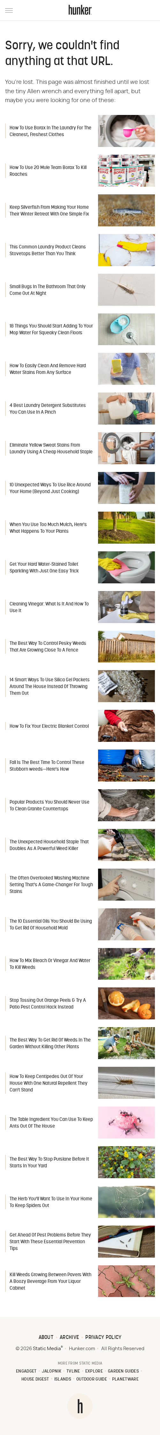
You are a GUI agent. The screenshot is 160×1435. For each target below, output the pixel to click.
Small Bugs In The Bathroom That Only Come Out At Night (48, 290)
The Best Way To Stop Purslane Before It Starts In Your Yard (49, 1163)
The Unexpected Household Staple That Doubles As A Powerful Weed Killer (49, 845)
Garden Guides (123, 1371)
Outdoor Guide (91, 1379)
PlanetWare (125, 1379)
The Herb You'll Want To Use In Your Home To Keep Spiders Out (51, 1202)
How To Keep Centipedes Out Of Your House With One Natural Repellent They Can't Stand (49, 1083)
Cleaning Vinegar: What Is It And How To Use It (49, 607)
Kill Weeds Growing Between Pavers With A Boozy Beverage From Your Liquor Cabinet (50, 1282)
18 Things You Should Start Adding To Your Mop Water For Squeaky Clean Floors (51, 330)
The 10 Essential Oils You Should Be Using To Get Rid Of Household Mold (51, 925)
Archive (69, 1337)
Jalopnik (51, 1371)
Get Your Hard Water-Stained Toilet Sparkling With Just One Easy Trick (44, 568)
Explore (94, 1371)
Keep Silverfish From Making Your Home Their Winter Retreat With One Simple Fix (49, 211)
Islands (62, 1379)
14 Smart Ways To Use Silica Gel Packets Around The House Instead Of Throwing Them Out (50, 687)
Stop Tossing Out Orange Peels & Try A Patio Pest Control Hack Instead (48, 1004)
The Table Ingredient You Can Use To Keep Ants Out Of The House (51, 1123)
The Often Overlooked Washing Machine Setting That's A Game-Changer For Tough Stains (51, 885)
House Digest (35, 1379)
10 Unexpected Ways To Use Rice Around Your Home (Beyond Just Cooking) (50, 488)
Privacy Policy (103, 1337)
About (46, 1337)
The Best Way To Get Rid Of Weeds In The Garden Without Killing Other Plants (50, 1044)
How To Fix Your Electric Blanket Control (49, 726)
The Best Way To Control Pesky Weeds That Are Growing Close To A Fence (48, 647)
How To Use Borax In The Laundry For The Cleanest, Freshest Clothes (50, 131)
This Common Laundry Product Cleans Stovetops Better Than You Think (48, 250)
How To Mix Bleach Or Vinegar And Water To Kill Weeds (50, 964)
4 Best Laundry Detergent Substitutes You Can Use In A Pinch (48, 409)
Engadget (26, 1371)
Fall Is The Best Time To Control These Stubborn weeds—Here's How (47, 766)
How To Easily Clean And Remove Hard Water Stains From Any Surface (48, 369)
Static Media (47, 1348)
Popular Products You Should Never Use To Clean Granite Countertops (49, 806)
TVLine (73, 1371)
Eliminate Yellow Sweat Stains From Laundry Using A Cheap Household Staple (51, 449)
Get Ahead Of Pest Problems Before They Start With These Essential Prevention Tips (50, 1242)
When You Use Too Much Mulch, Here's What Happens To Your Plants (48, 528)
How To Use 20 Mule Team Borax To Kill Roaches (48, 171)
